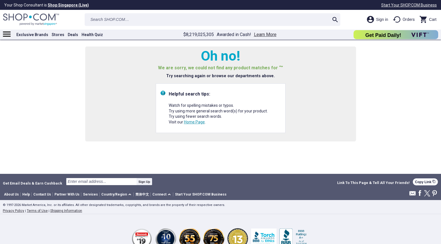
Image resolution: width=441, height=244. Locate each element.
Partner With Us (67, 194)
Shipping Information (66, 211)
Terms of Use (37, 211)
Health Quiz (92, 34)
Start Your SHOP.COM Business (409, 5)
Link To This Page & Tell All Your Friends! (373, 183)
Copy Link (425, 182)
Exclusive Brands (32, 34)
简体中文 (142, 194)
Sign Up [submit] (144, 181)
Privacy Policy (13, 211)
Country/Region (114, 194)
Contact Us (42, 194)
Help (26, 194)
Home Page (194, 122)
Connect (159, 194)
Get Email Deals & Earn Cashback (32, 183)
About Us (11, 194)
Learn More (265, 34)
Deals (73, 34)
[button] (117, 194)
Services (90, 194)
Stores (58, 34)
